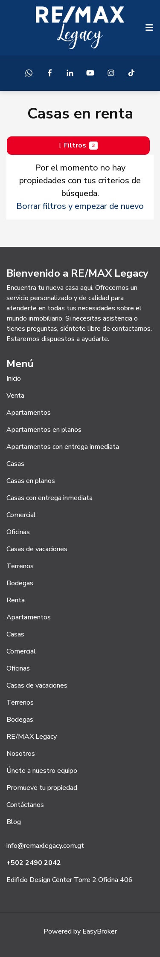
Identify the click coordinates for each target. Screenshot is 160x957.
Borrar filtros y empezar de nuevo (80, 206)
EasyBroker (99, 931)
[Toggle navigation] (149, 27)
